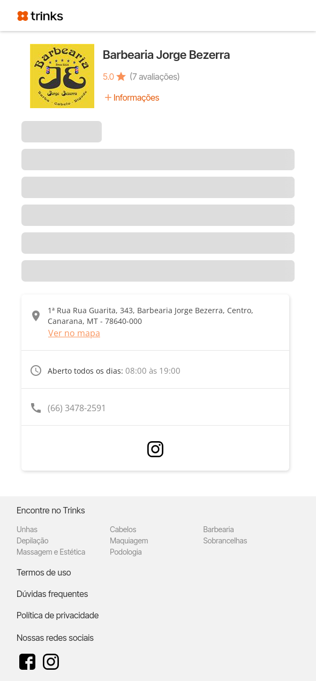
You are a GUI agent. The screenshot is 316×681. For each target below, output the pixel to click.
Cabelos (123, 529)
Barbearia (218, 529)
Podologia (126, 551)
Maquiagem (129, 540)
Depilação (32, 540)
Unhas (27, 529)
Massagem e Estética (51, 551)
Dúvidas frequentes (52, 593)
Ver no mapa (74, 333)
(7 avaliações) (155, 76)
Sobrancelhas (225, 540)
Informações (136, 97)
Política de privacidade (58, 615)
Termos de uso (44, 572)
